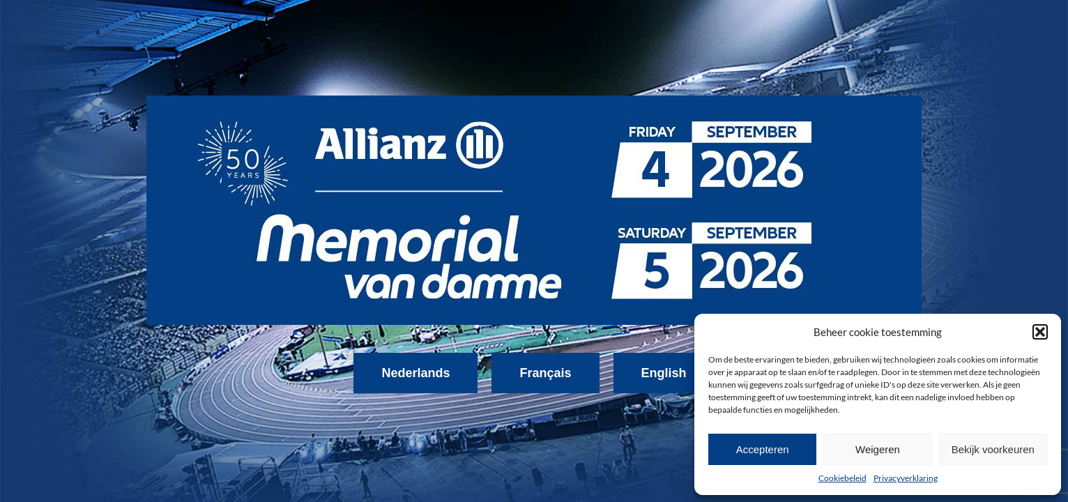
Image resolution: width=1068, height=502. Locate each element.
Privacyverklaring (906, 478)
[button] (1040, 332)
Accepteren (762, 449)
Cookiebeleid (842, 478)
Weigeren (877, 449)
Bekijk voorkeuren (993, 449)
